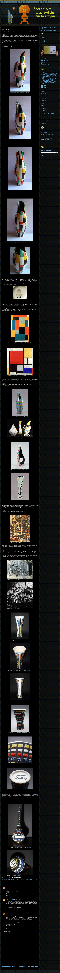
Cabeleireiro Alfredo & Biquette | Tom (47, 134)
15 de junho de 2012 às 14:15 (16, 913)
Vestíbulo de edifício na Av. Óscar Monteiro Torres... (49, 116)
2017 (43, 96)
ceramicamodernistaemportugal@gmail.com (48, 30)
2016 (43, 98)
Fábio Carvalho (9, 887)
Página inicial (21, 966)
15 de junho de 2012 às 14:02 (15, 899)
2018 (43, 95)
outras (3, 305)
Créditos (43, 41)
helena (7, 899)
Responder (8, 895)
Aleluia (12, 31)
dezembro (45, 108)
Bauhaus (11, 879)
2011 (43, 107)
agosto (44, 121)
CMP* (7, 913)
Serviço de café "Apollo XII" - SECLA (48, 137)
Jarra (17, 879)
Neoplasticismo (22, 879)
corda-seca (35, 794)
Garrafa (14, 879)
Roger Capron (23, 546)
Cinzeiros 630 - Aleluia (45, 139)
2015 (43, 100)
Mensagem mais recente (8, 966)
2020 (43, 91)
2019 (43, 93)
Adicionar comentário (7, 931)
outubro (45, 111)
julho (44, 123)
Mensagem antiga (33, 966)
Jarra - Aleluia (45, 117)
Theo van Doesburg (6, 880)
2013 (43, 103)
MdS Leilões (26, 416)
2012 (43, 105)
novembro (45, 110)
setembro (45, 120)
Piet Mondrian (28, 879)
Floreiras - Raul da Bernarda (48, 113)
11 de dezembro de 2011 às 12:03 (19, 887)
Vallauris (11, 880)
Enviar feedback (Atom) (11, 968)
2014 (43, 101)
